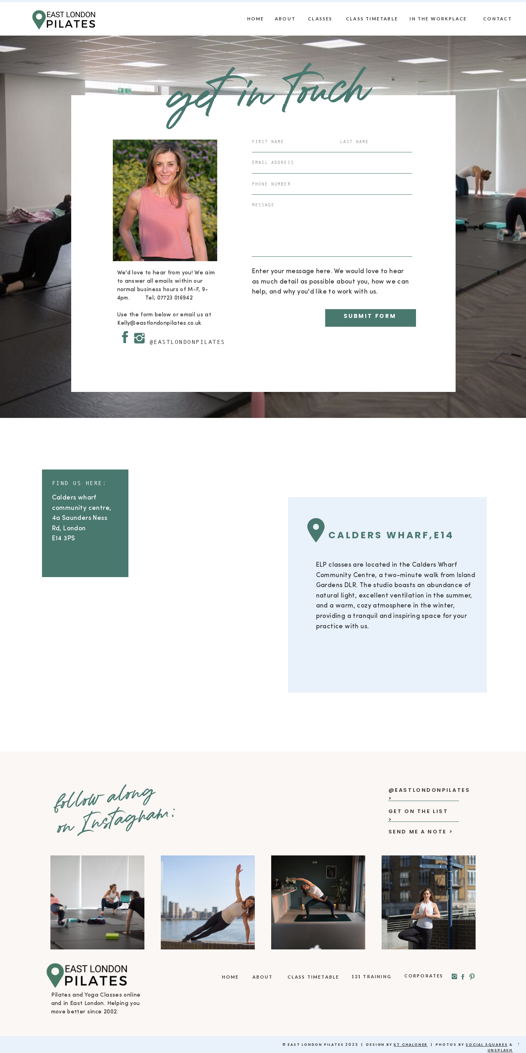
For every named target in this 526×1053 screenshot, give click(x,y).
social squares (487, 1044)
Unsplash (500, 1050)
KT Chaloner (411, 1044)
